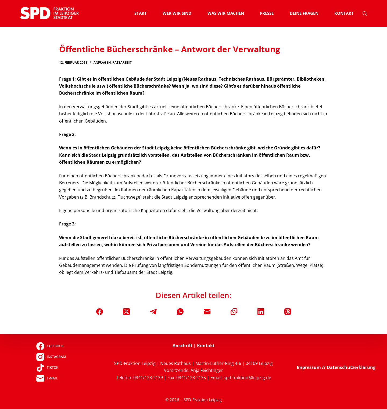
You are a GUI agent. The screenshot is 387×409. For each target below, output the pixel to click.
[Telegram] (153, 312)
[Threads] (288, 312)
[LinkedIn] (261, 312)
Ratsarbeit (122, 62)
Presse (267, 13)
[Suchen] (365, 13)
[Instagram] (51, 357)
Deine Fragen (304, 13)
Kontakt (344, 13)
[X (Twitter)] (126, 312)
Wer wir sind (177, 13)
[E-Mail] (207, 312)
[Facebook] (99, 312)
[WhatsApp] (180, 312)
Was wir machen (225, 13)
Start (140, 13)
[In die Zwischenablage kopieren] (234, 312)
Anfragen (102, 62)
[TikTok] (51, 368)
